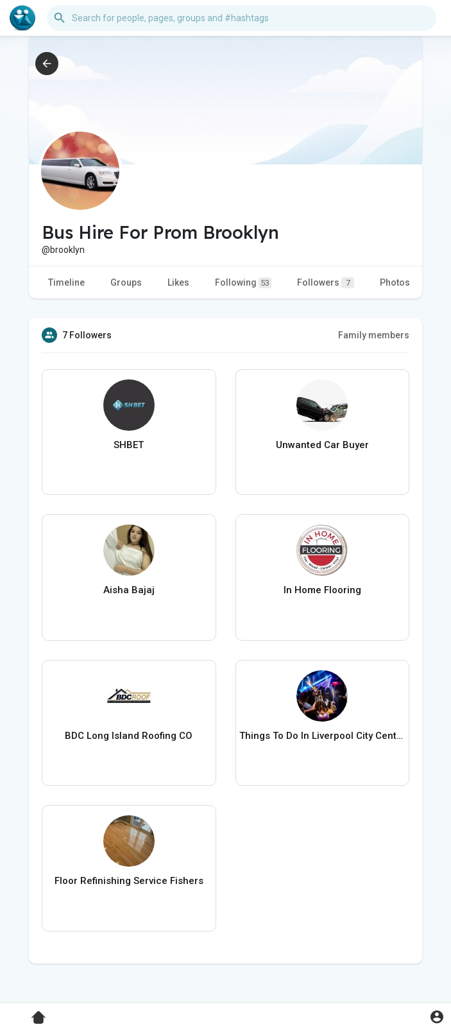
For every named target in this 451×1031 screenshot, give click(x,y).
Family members (373, 335)
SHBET (129, 445)
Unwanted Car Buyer (322, 445)
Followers (325, 282)
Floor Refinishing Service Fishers (129, 881)
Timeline (66, 282)
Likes (178, 282)
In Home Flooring (322, 590)
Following (243, 282)
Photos (395, 282)
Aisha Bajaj (129, 590)
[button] (241, 18)
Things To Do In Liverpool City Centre (322, 735)
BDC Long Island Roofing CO (128, 735)
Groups (126, 282)
